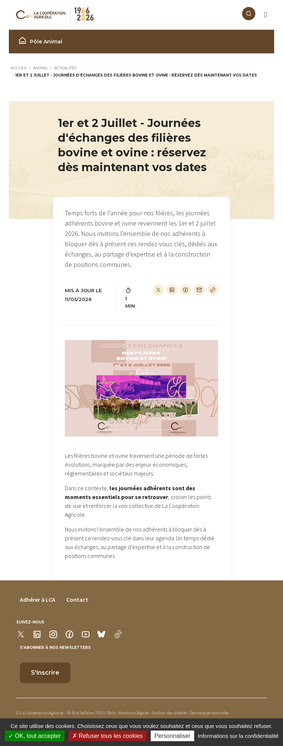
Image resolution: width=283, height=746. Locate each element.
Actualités (65, 68)
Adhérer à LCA (37, 599)
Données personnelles (209, 712)
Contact (77, 599)
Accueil (19, 68)
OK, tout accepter (34, 736)
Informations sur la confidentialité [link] (238, 736)
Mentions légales (134, 712)
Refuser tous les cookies (107, 736)
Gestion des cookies (169, 712)
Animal (40, 68)
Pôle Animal (40, 40)
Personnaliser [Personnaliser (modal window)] (172, 736)
